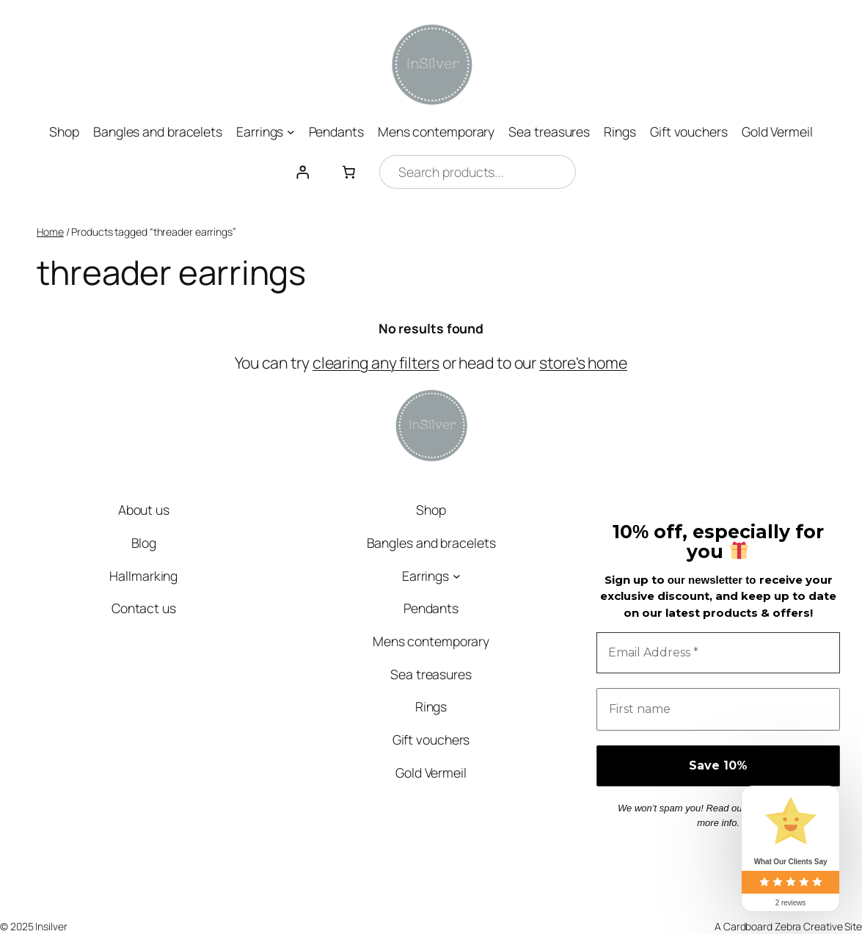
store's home (583, 362)
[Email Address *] (718, 652)
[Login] (302, 172)
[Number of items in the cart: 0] (349, 172)
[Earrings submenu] (291, 132)
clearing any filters (376, 362)
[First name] (718, 709)
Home (50, 232)
